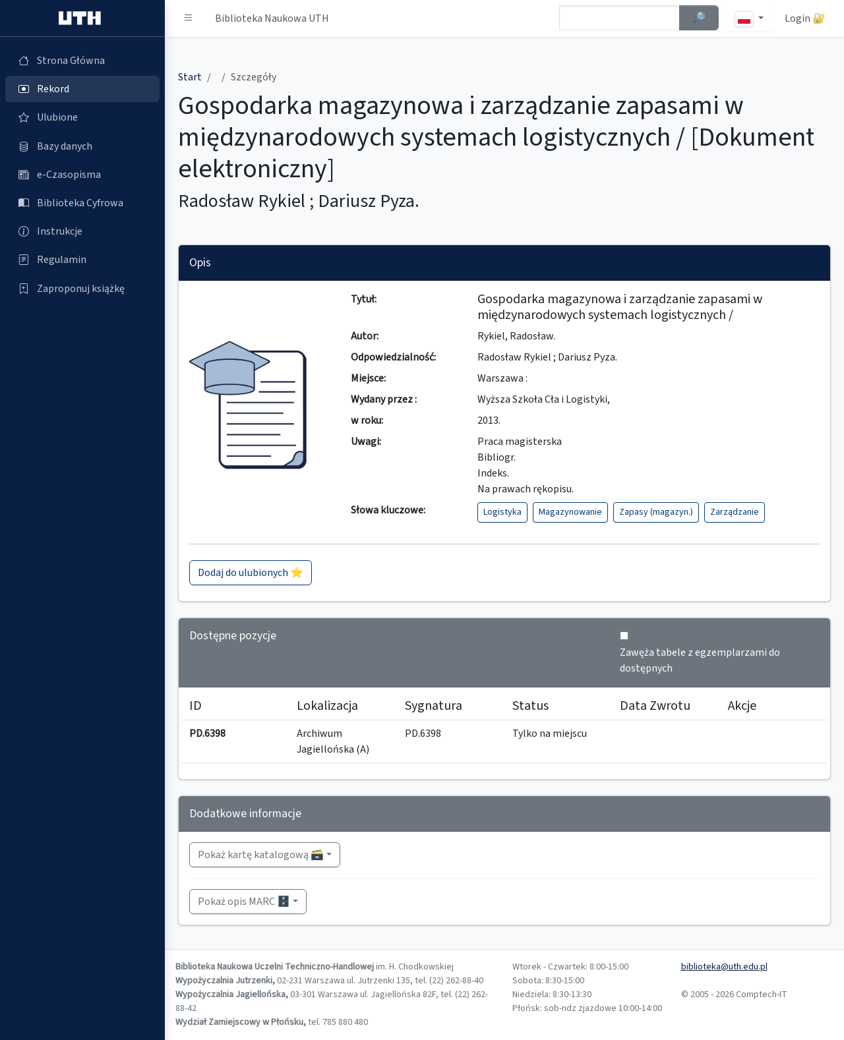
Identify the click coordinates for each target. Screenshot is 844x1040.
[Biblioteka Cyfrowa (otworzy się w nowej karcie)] (82, 203)
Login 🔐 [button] (805, 18)
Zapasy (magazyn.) (656, 512)
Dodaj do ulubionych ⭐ (250, 572)
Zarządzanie (734, 512)
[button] (188, 18)
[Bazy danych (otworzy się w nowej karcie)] (82, 146)
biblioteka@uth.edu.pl (724, 966)
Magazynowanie (570, 512)
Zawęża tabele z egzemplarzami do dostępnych (700, 660)
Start (190, 77)
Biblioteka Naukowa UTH (272, 18)
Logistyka (502, 512)
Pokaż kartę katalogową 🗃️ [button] (261, 855)
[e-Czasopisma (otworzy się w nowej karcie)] (82, 174)
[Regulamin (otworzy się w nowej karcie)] (82, 259)
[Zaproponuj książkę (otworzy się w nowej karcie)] (82, 288)
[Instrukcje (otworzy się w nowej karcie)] (82, 231)
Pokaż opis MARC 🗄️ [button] (244, 901)
